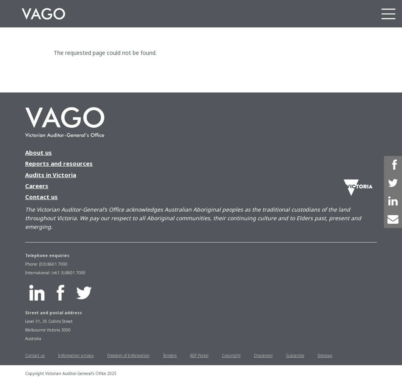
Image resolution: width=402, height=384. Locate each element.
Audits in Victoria (50, 175)
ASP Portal (199, 355)
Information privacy (76, 355)
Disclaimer (263, 355)
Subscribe (295, 355)
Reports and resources (59, 163)
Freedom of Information (128, 355)
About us (38, 152)
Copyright (231, 355)
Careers (36, 186)
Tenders (170, 355)
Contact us (41, 197)
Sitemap (325, 355)
